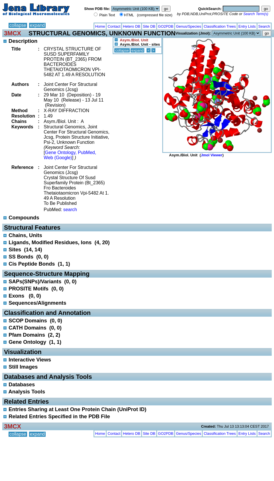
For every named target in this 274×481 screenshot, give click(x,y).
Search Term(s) (255, 14)
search (70, 209)
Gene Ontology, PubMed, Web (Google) (70, 155)
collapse (17, 25)
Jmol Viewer (211, 155)
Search (264, 26)
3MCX (12, 33)
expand (37, 25)
